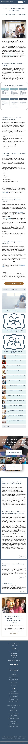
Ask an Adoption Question (14, 452)
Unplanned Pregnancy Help (14, 679)
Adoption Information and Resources (13, 705)
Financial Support (13, 682)
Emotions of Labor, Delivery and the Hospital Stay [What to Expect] (14, 331)
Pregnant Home (13, 674)
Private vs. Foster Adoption (13, 716)
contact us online (10, 55)
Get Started (20, 1)
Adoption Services (13, 715)
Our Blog (13, 728)
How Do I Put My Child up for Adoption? (14, 370)
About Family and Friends (13, 684)
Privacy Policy (14, 655)
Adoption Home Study (13, 696)
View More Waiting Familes (14, 467)
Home (4, 5)
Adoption (13, 707)
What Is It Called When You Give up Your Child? (16, 375)
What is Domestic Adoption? (14, 693)
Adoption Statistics (13, 720)
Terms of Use (14, 653)
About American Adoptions (13, 713)
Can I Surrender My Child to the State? (14, 390)
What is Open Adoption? (13, 699)
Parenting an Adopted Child (13, 712)
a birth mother (8, 218)
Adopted (13, 708)
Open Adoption (13, 685)
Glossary (13, 723)
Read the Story (14, 633)
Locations (14, 648)
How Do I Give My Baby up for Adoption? (14, 365)
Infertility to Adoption (13, 698)
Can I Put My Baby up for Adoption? (14, 355)
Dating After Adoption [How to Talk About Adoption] (14, 352)
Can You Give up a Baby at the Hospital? (14, 405)
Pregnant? (9, 5)
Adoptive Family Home (13, 690)
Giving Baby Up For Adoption (13, 676)
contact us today (19, 212)
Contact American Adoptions (14, 651)
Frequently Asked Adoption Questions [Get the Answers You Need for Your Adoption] (14, 311)
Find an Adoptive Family (13, 677)
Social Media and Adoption (13, 724)
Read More (22, 556)
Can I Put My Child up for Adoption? (14, 360)
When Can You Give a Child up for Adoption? (15, 395)
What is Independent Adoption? (13, 718)
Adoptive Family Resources (13, 701)
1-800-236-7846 (14, 646)
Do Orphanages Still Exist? (13, 726)
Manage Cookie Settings (14, 660)
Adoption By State (13, 710)
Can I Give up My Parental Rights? (13, 380)
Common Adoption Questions (17, 5)
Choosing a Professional (13, 694)
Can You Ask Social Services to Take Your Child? (16, 385)
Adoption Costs (13, 691)
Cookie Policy (14, 658)
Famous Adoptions (13, 721)
